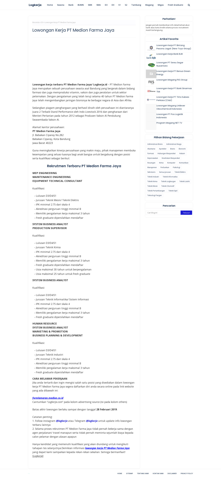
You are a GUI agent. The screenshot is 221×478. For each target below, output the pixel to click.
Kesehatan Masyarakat (171, 158)
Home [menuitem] (50, 5)
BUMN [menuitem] (81, 5)
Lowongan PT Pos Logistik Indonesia (169, 116)
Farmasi (150, 153)
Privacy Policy (187, 473)
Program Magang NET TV (169, 122)
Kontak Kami (158, 473)
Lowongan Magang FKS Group (171, 79)
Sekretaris (151, 172)
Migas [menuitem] (161, 5)
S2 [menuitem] (126, 5)
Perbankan (165, 167)
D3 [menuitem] (106, 5)
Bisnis (172, 149)
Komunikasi (183, 163)
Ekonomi (182, 149)
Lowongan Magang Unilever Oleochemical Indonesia (170, 107)
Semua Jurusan (165, 172)
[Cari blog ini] (163, 213)
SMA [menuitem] (98, 5)
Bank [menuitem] (70, 5)
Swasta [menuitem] (60, 5)
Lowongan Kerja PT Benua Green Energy (173, 73)
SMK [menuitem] (90, 5)
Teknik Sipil (173, 191)
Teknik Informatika (170, 177)
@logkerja (92, 421)
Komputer (171, 163)
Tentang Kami (143, 473)
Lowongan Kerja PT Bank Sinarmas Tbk (174, 90)
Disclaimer (172, 473)
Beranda (35, 22)
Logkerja (35, 5)
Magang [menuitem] (149, 5)
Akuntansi (151, 149)
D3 (42, 22)
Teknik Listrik (184, 181)
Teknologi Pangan (154, 195)
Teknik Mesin (152, 186)
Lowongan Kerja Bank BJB (169, 53)
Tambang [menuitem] (136, 5)
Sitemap (129, 473)
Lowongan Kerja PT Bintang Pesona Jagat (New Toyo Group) (173, 47)
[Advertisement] (84, 60)
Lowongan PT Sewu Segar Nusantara (169, 64)
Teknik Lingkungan (168, 181)
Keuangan (151, 163)
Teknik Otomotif (167, 186)
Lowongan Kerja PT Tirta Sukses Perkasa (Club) (172, 98)
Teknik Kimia (152, 181)
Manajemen (152, 167)
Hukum (182, 153)
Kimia (161, 163)
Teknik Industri (153, 177)
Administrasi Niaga (173, 144)
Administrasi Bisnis (155, 144)
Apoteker (162, 149)
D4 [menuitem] (113, 5)
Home (119, 473)
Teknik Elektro (180, 172)
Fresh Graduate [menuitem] (175, 5)
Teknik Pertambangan (156, 191)
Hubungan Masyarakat (166, 153)
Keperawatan (152, 158)
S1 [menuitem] (119, 5)
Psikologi (176, 167)
